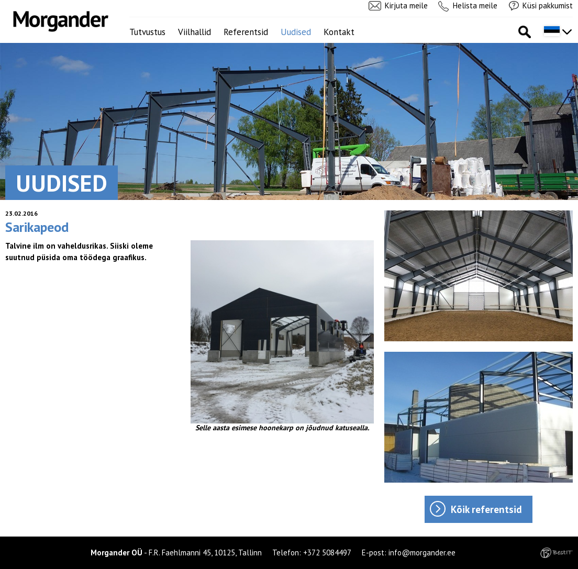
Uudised (296, 32)
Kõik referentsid (486, 509)
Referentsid (246, 32)
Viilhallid (194, 32)
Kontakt (339, 32)
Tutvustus (147, 32)
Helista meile (475, 5)
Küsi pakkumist (548, 5)
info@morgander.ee (421, 552)
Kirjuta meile (406, 5)
